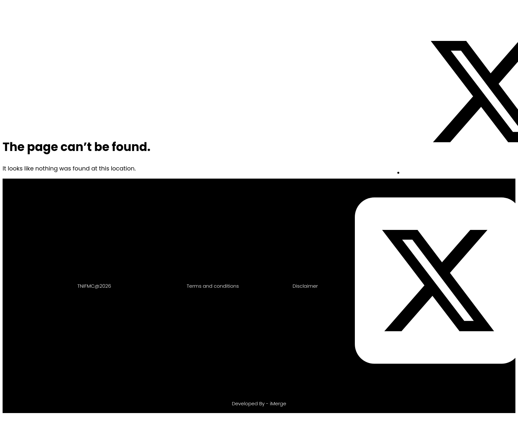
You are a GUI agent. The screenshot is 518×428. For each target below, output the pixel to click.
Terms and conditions (213, 286)
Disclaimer (305, 286)
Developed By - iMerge (259, 403)
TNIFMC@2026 (94, 286)
